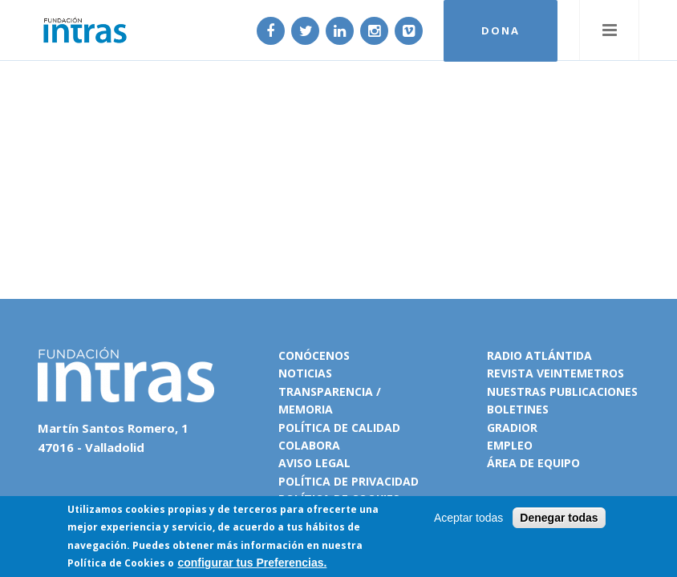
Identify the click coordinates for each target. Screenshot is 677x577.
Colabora (309, 445)
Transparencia (325, 391)
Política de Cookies (116, 564)
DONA (500, 30)
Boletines (518, 409)
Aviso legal (314, 462)
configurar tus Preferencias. (251, 563)
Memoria (305, 409)
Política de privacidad (348, 481)
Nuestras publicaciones (562, 391)
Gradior (512, 427)
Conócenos (314, 355)
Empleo (510, 445)
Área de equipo (533, 462)
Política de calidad (339, 427)
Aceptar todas (468, 518)
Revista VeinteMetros (555, 373)
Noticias (305, 373)
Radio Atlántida (539, 355)
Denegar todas (559, 518)
